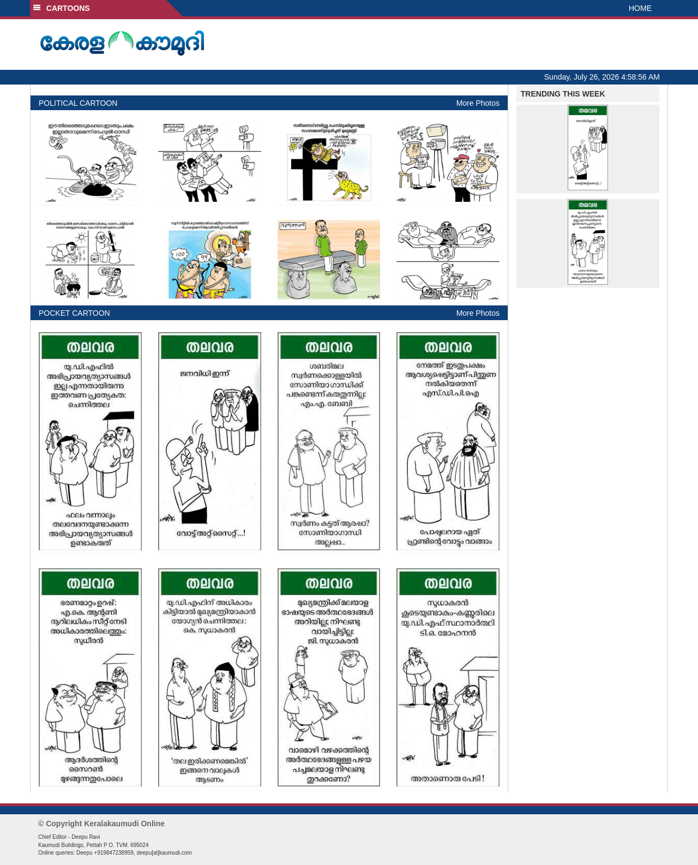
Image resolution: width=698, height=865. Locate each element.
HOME (640, 8)
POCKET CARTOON (74, 313)
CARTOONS (61, 8)
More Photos (478, 103)
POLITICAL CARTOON (78, 103)
